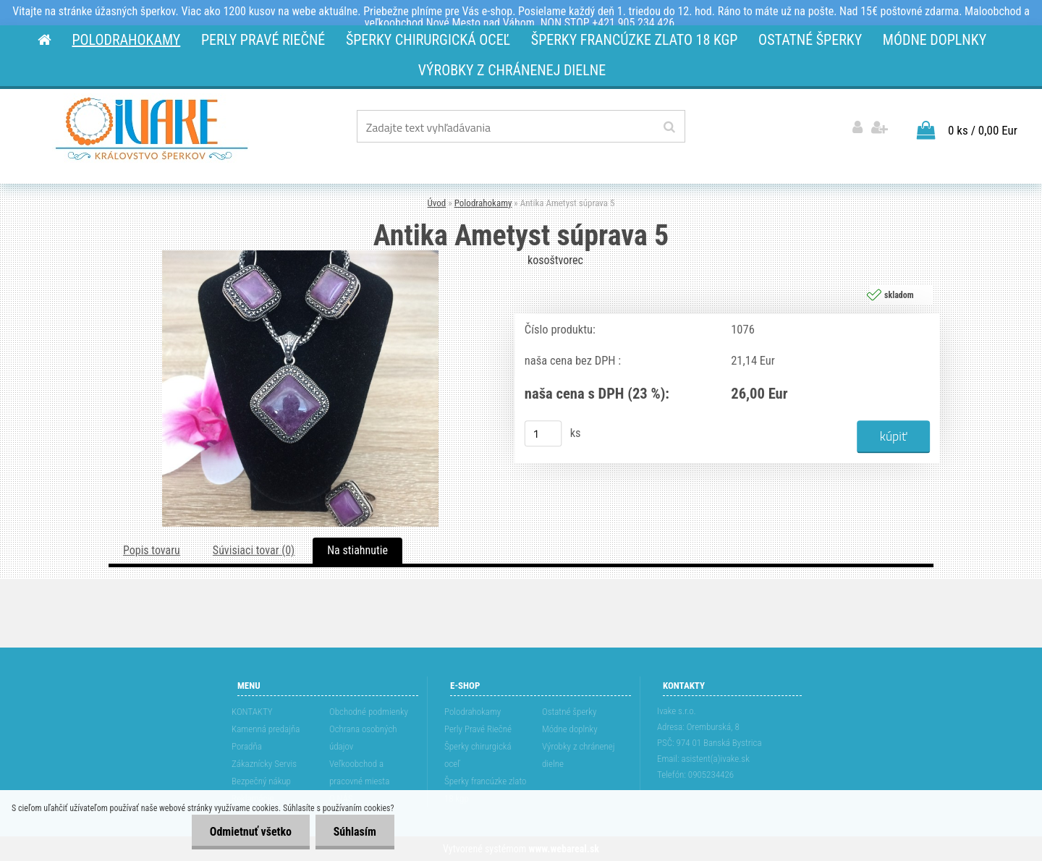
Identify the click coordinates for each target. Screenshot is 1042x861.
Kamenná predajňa (266, 729)
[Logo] (151, 129)
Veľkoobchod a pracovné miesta (359, 772)
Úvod (437, 203)
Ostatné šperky (569, 711)
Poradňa (247, 746)
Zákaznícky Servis (264, 763)
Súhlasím (354, 832)
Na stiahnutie (357, 550)
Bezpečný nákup (261, 781)
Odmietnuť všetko (250, 832)
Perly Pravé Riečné (478, 729)
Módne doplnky (570, 729)
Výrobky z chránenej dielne (578, 755)
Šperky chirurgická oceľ (478, 755)
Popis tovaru (151, 550)
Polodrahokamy (483, 203)
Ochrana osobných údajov (363, 738)
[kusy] (543, 433)
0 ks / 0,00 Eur (982, 130)
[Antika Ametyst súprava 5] (300, 256)
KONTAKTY (252, 711)
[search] (669, 127)
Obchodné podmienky (368, 711)
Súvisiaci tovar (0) (254, 550)
